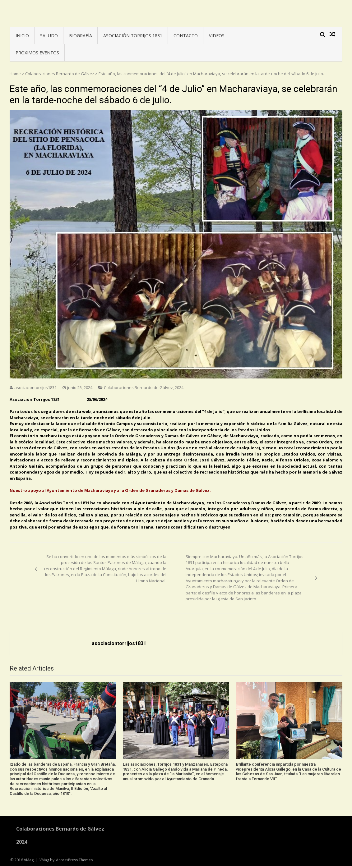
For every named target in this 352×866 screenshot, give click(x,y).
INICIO (22, 36)
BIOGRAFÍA (80, 36)
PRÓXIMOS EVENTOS (37, 53)
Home (15, 73)
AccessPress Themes (74, 860)
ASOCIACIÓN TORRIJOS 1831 (132, 36)
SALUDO (49, 36)
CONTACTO (186, 36)
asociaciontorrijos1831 (35, 387)
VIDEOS (217, 36)
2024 (179, 387)
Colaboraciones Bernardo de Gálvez (59, 73)
